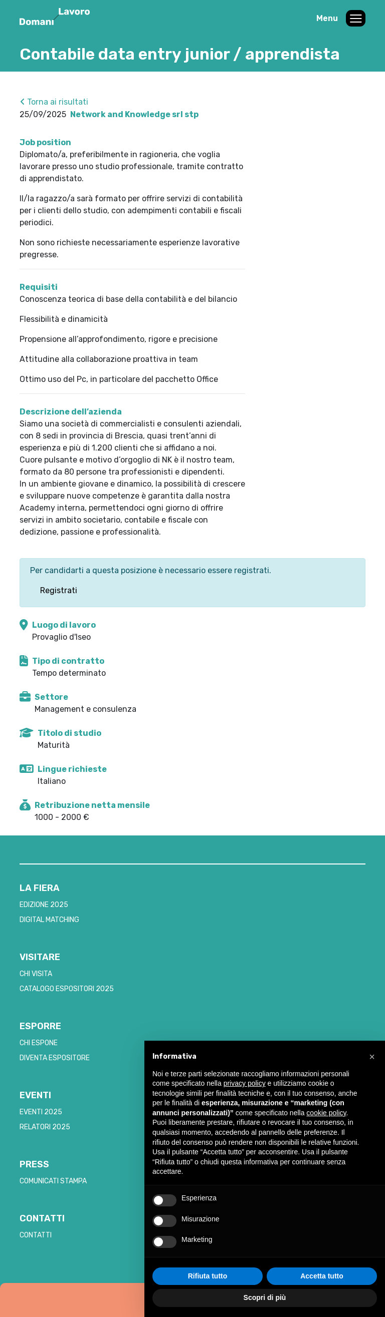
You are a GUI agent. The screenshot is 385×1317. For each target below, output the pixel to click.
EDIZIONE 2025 (44, 905)
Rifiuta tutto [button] (208, 1276)
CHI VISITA (36, 974)
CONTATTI (36, 1235)
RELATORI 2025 (45, 1127)
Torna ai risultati (54, 102)
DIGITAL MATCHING (49, 920)
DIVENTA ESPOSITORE (55, 1058)
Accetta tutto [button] (321, 1276)
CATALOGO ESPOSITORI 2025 (67, 989)
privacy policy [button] (245, 1083)
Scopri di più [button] (265, 1297)
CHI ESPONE (39, 1043)
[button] (372, 1057)
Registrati (58, 590)
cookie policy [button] (326, 1113)
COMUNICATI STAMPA (53, 1181)
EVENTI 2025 (41, 1112)
